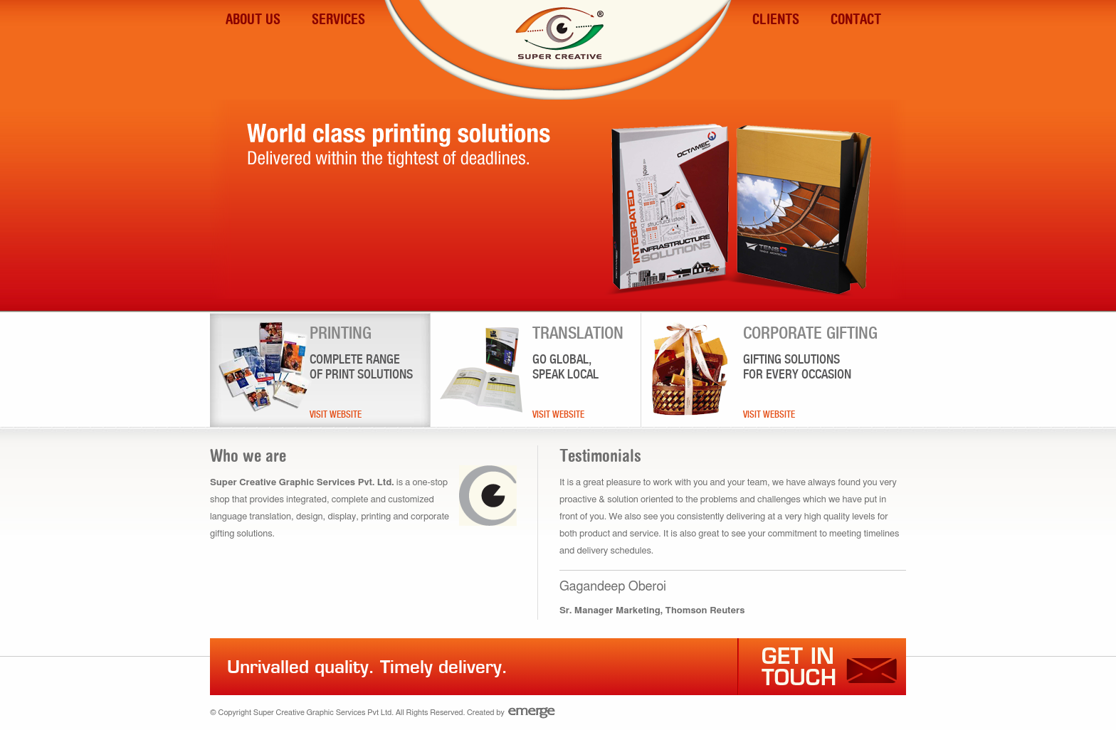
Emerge (531, 713)
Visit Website (336, 414)
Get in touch (816, 666)
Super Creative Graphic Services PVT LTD (558, 60)
